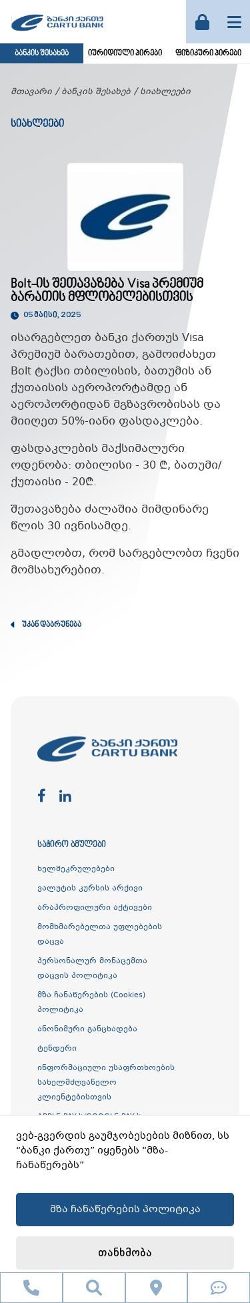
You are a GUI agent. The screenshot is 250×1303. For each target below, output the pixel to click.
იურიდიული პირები (125, 53)
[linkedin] (65, 796)
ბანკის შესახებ (42, 53)
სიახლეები (165, 92)
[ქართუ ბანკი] (57, 32)
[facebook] (41, 796)
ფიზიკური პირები (208, 53)
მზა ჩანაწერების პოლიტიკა (125, 1209)
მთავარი (31, 92)
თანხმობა (125, 1253)
